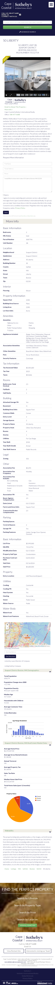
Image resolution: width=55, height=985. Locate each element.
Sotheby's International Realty (27, 973)
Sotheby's (27, 971)
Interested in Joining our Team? (38, 951)
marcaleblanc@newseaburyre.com (15, 962)
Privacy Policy (20, 208)
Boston (32, 869)
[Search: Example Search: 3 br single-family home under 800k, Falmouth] (27, 22)
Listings (13, 869)
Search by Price (27, 912)
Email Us (5, 15)
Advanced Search (28, 32)
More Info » (9, 109)
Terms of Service (31, 215)
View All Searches (27, 925)
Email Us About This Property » (15, 107)
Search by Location (27, 919)
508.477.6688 (14, 13)
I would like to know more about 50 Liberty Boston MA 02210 (27, 184)
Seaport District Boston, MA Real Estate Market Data (26, 743)
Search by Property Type (27, 905)
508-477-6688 (15, 114)
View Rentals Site (14, 951)
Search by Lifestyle (27, 898)
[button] (27, 27)
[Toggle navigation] (51, 5)
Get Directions (10, 656)
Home (7, 869)
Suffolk (25, 869)
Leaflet (31, 646)
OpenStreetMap (39, 646)
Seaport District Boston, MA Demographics (22, 670)
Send (6, 212)
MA (19, 869)
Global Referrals (27, 976)
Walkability (9, 831)
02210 (39, 869)
